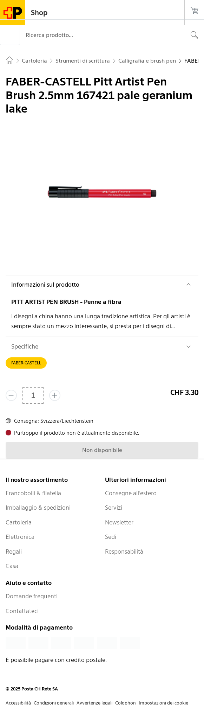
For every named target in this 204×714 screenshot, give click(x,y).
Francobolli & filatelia (33, 493)
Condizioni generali (54, 703)
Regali (14, 551)
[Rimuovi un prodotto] (11, 395)
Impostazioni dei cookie (163, 703)
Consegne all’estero (131, 493)
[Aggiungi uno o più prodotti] (54, 395)
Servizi (113, 507)
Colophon (125, 703)
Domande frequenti (32, 596)
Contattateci (22, 610)
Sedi (110, 536)
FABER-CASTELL (26, 362)
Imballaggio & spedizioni (38, 507)
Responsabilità (124, 551)
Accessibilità (18, 703)
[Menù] (10, 35)
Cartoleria (19, 522)
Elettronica (20, 536)
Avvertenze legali (94, 703)
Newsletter (119, 522)
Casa (12, 565)
